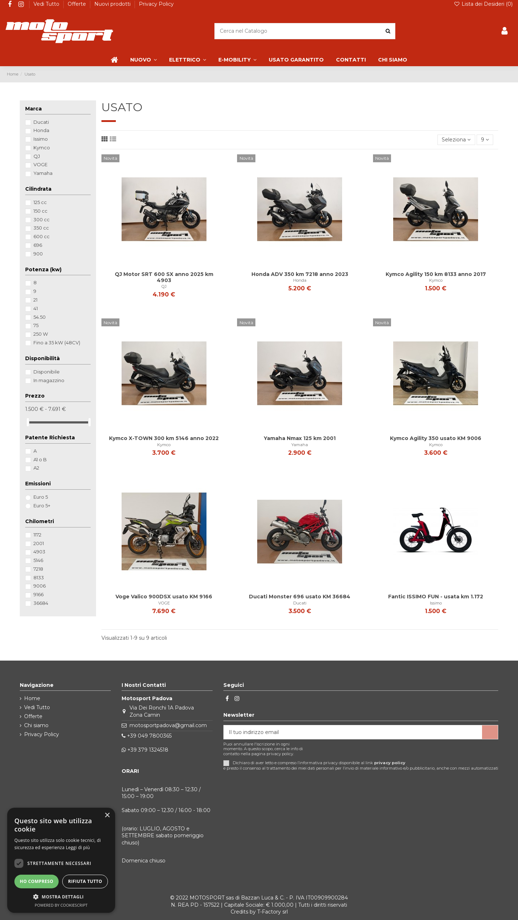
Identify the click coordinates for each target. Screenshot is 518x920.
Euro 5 (40, 497)
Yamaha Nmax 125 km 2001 (300, 438)
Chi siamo (36, 725)
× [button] (107, 815)
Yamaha (299, 444)
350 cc (41, 228)
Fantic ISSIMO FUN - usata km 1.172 (435, 596)
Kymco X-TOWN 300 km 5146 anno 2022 (164, 438)
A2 (36, 468)
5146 (38, 560)
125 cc (40, 202)
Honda (299, 280)
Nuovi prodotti (113, 4)
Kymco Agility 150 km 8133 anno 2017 (436, 274)
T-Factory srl (272, 911)
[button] (61, 897)
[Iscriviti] (490, 732)
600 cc (41, 236)
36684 (40, 603)
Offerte (77, 4)
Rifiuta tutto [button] (85, 881)
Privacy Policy (156, 4)
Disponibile (46, 372)
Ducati (299, 603)
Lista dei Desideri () (483, 4)
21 (35, 300)
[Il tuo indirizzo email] (353, 732)
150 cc (40, 211)
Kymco (435, 280)
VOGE (164, 603)
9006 (39, 586)
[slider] (27, 422)
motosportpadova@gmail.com (168, 725)
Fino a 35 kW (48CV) (56, 342)
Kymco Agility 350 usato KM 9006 (435, 438)
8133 (38, 577)
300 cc (41, 219)
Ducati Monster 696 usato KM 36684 (299, 596)
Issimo (436, 603)
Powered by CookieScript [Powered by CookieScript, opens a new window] (61, 905)
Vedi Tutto (47, 4)
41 (35, 308)
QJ (164, 286)
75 (35, 325)
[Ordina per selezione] (456, 140)
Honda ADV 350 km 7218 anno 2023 (299, 274)
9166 (38, 594)
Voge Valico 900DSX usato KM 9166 (163, 596)
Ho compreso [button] (36, 881)
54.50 (39, 317)
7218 (38, 569)
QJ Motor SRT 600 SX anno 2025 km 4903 (164, 277)
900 (38, 254)
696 (37, 245)
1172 (37, 535)
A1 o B (40, 459)
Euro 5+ (41, 505)
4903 (39, 551)
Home (32, 698)
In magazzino (48, 380)
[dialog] (61, 860)
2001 (38, 543)
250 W (40, 334)
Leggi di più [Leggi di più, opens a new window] (78, 847)
